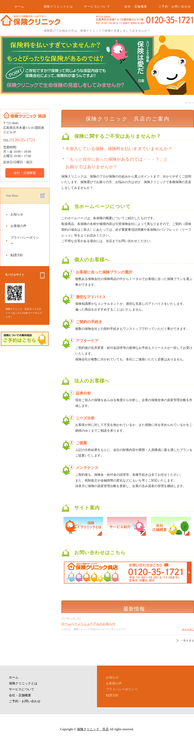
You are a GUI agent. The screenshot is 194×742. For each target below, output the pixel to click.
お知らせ (16, 214)
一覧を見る (187, 640)
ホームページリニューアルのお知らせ (88, 623)
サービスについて (97, 6)
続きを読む (188, 629)
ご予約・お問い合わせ (174, 6)
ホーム (19, 6)
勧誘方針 (16, 255)
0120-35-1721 (22, 139)
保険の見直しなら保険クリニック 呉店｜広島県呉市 (30, 24)
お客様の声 (18, 226)
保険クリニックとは (58, 6)
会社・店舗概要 (135, 6)
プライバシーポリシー (24, 240)
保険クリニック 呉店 (93, 729)
